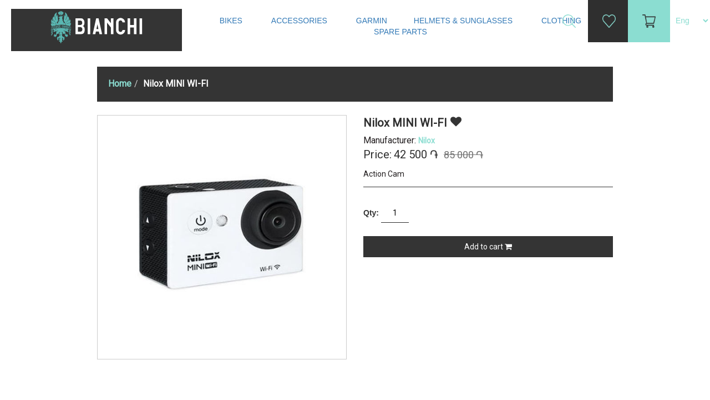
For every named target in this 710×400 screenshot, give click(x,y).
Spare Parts (401, 31)
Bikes (232, 20)
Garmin (371, 20)
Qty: (371, 212)
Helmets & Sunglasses (464, 20)
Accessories (300, 20)
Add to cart (488, 246)
